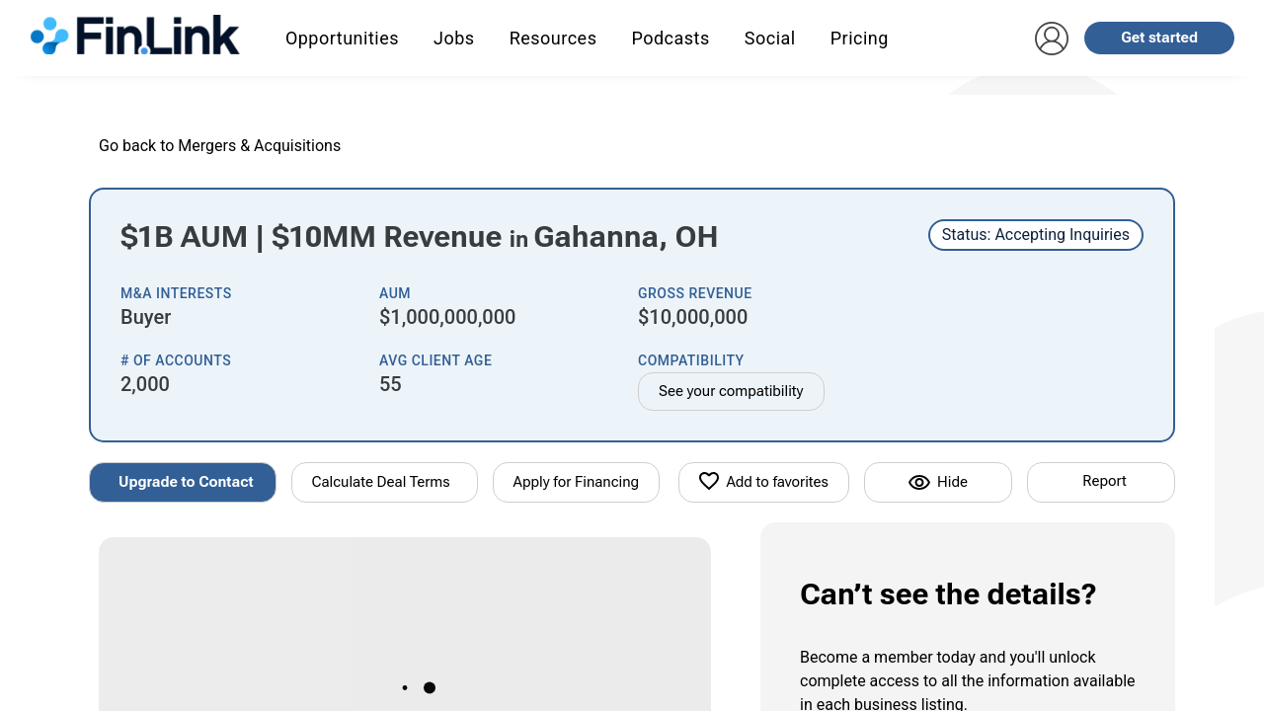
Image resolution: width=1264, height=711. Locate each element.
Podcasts (670, 38)
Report (1104, 481)
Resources (553, 38)
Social (770, 38)
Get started (1159, 37)
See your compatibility (731, 391)
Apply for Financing (577, 482)
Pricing (859, 38)
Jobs (454, 38)
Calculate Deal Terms (381, 482)
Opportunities (342, 38)
